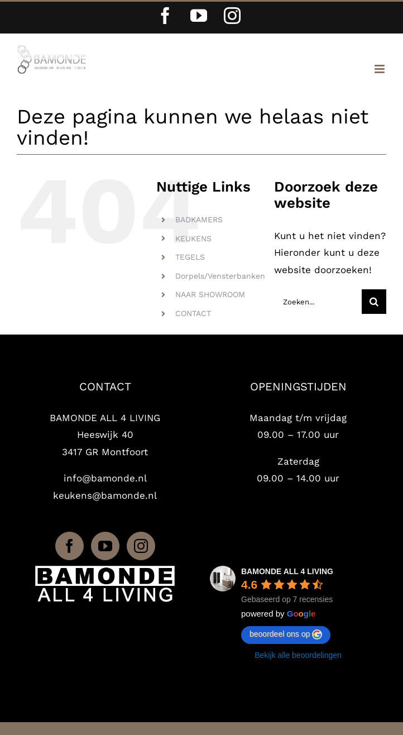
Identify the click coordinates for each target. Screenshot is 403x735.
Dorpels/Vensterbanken (220, 275)
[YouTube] (105, 546)
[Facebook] (69, 546)
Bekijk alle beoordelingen (298, 655)
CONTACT (193, 313)
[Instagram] (141, 546)
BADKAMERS (199, 219)
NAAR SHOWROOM (210, 294)
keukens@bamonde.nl (105, 495)
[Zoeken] (374, 301)
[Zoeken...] (318, 301)
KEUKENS (193, 238)
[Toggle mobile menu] (380, 69)
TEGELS (190, 256)
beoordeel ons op (286, 634)
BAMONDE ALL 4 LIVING (287, 571)
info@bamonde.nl (105, 478)
